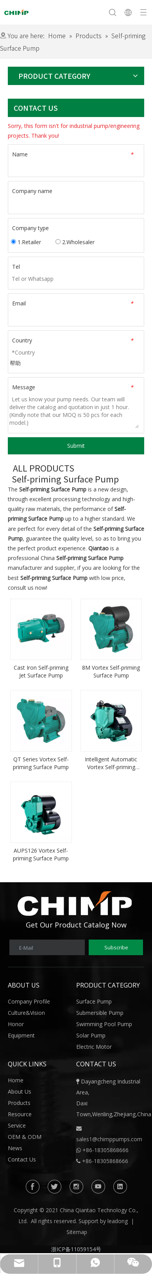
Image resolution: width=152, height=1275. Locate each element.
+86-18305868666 (105, 1161)
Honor (16, 1024)
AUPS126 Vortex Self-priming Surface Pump (41, 854)
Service (17, 1125)
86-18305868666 (107, 1150)
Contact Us (22, 1159)
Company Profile (29, 1001)
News (15, 1148)
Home (15, 1080)
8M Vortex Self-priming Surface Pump (111, 671)
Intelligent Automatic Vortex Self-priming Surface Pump (111, 763)
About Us (19, 1091)
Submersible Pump (99, 1012)
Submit (76, 445)
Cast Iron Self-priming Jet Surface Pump (41, 671)
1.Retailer (26, 242)
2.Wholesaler (75, 242)
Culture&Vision (26, 1012)
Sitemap (76, 1232)
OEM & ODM (24, 1136)
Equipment (21, 1035)
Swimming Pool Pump (104, 1024)
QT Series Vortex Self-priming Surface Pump (41, 763)
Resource (20, 1114)
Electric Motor (94, 1046)
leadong (117, 1221)
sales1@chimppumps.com (109, 1139)
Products (19, 1103)
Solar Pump (91, 1035)
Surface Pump (94, 1001)
